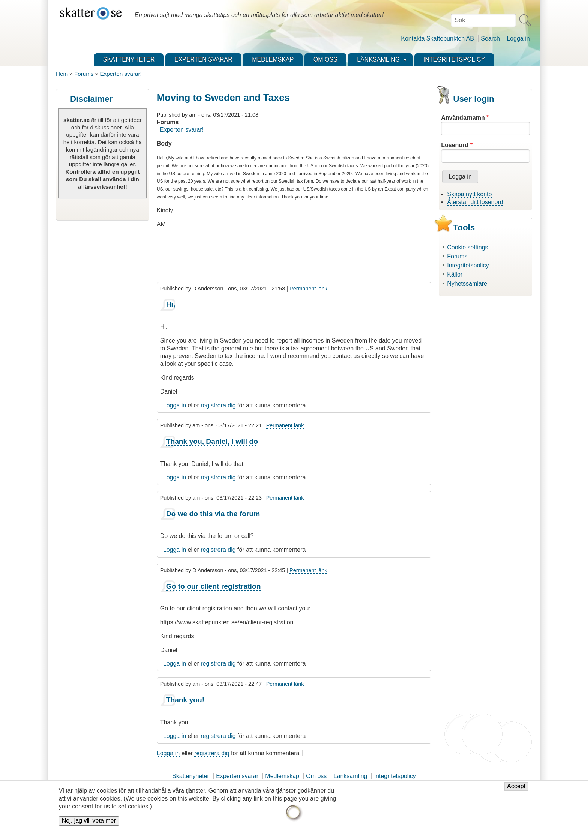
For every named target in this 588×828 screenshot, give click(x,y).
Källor (454, 274)
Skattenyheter (190, 776)
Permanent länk (308, 289)
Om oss (316, 776)
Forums (83, 74)
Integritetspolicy (468, 265)
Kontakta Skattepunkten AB (437, 38)
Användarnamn (462, 117)
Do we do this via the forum (213, 514)
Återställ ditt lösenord (475, 202)
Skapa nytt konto (469, 194)
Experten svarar (237, 776)
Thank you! (185, 700)
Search (490, 38)
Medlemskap (282, 776)
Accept (516, 790)
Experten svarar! (120, 74)
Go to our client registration (213, 586)
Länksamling (351, 776)
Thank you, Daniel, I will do (212, 441)
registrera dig (218, 405)
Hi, (171, 304)
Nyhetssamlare (467, 283)
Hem (62, 74)
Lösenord (454, 145)
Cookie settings (467, 247)
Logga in (518, 38)
